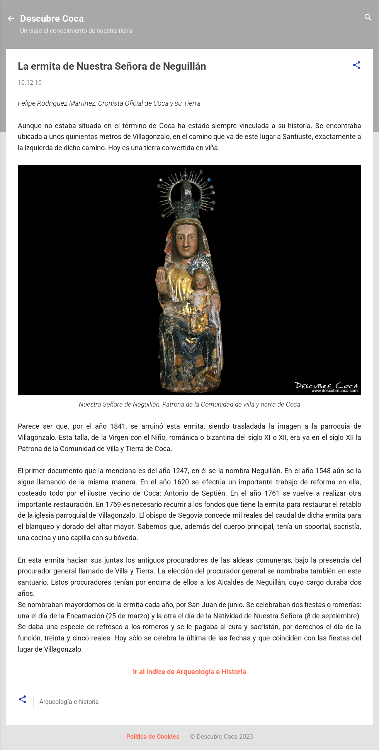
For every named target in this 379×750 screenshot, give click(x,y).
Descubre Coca (52, 18)
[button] (356, 65)
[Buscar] (368, 18)
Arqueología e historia (69, 701)
